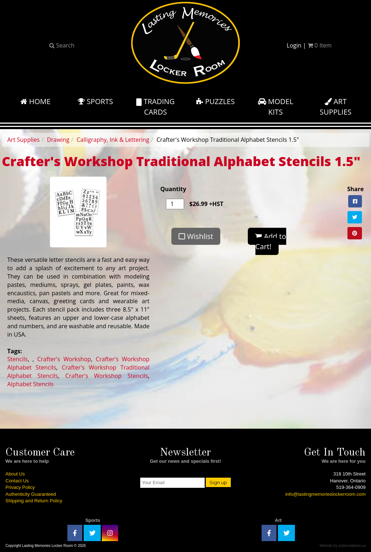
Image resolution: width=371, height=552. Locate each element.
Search (62, 45)
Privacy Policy (20, 487)
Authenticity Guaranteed (30, 494)
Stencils (17, 359)
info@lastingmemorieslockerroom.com (325, 494)
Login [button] (294, 45)
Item (320, 45)
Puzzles (215, 101)
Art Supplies (23, 140)
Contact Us (17, 480)
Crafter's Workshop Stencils (106, 376)
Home (35, 101)
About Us (15, 474)
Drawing (58, 140)
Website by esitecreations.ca (343, 546)
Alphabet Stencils (30, 384)
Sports (95, 101)
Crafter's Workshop (64, 359)
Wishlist (196, 236)
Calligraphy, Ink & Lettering (112, 140)
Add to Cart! (270, 241)
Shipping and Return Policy (33, 500)
